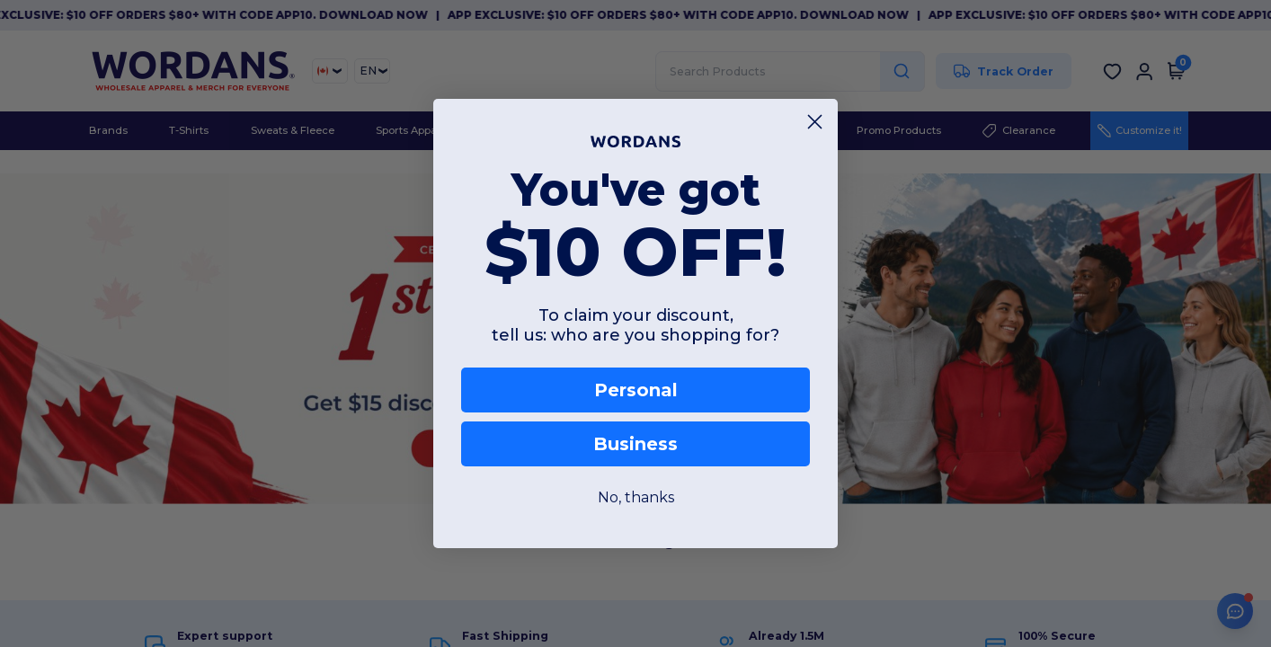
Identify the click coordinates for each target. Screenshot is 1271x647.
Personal (636, 390)
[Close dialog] (815, 121)
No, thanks (636, 497)
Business (635, 444)
